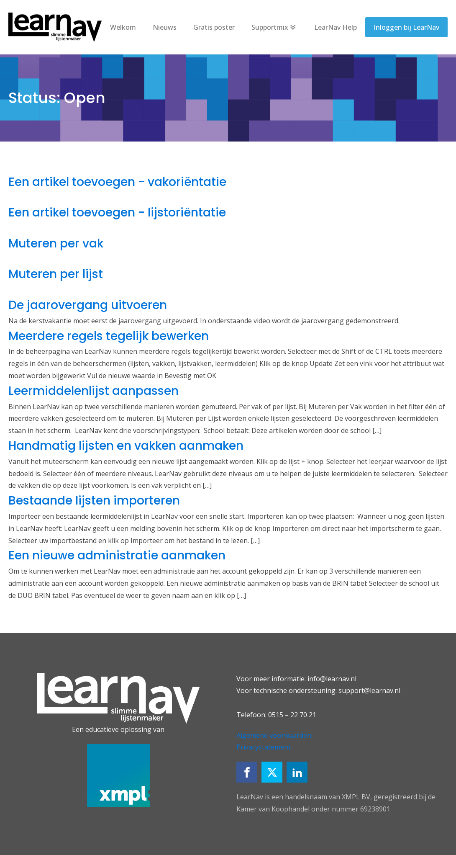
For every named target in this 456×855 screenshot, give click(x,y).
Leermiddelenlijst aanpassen (93, 391)
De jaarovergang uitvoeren (87, 305)
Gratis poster (214, 27)
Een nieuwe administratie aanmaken (116, 555)
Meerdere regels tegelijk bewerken (108, 336)
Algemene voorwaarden (273, 735)
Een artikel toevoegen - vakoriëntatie (117, 182)
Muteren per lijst (55, 274)
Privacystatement (263, 747)
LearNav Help (335, 27)
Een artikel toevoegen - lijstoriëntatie (117, 212)
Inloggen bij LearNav (406, 27)
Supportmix (274, 27)
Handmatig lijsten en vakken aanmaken (125, 446)
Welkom (123, 27)
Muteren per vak (55, 243)
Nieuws (165, 27)
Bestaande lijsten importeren (94, 500)
